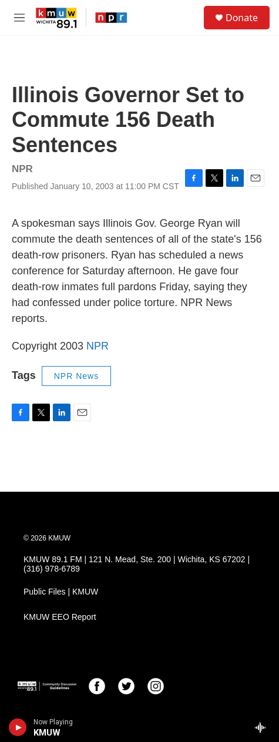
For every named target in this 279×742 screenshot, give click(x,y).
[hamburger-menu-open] (19, 17)
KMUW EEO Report (59, 617)
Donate (242, 17)
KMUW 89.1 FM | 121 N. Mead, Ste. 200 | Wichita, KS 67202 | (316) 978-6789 (136, 564)
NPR (97, 346)
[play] (18, 727)
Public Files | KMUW (60, 591)
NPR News (76, 376)
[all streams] (263, 727)
